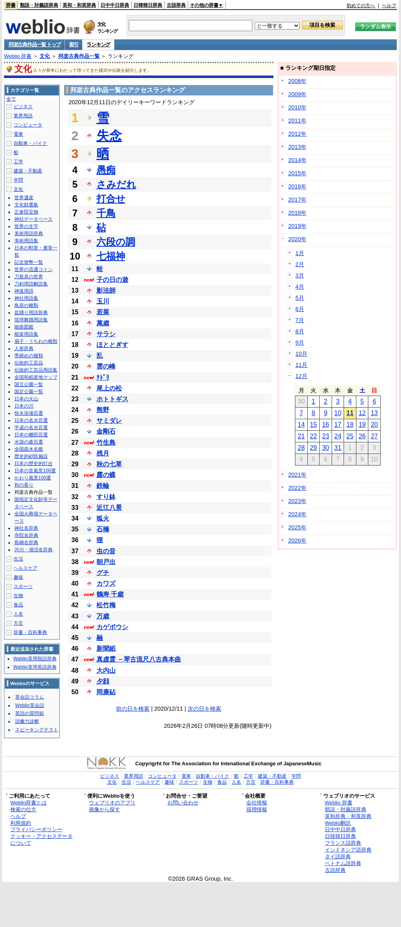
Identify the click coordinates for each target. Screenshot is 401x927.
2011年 (297, 120)
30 (325, 447)
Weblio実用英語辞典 (34, 667)
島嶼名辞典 (26, 542)
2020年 (297, 239)
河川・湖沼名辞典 (33, 550)
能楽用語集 (26, 334)
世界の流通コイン (33, 269)
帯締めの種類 (28, 356)
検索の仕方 (23, 809)
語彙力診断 (27, 721)
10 (338, 413)
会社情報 (256, 803)
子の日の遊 (112, 279)
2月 (299, 264)
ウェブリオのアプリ (112, 803)
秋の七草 (109, 464)
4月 (299, 286)
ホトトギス (112, 399)
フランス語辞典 (343, 843)
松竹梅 (106, 605)
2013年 (297, 147)
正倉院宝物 (26, 212)
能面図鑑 (23, 327)
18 (350, 424)
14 (301, 424)
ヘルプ (389, 5)
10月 (301, 354)
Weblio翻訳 (338, 823)
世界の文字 (26, 226)
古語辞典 (176, 5)
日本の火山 (26, 399)
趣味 (18, 577)
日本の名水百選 (31, 420)
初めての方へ (360, 5)
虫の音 (106, 551)
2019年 (297, 226)
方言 (18, 623)
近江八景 (109, 507)
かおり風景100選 (32, 478)
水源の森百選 (28, 442)
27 (374, 436)
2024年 (297, 514)
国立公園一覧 (28, 384)
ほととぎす (112, 344)
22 (313, 436)
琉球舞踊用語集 (31, 320)
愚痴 (106, 169)
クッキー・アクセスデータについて (41, 839)
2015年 (297, 173)
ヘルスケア (25, 568)
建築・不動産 (28, 171)
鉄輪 (102, 485)
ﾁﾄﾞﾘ (102, 377)
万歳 (102, 616)
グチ (102, 572)
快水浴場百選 (28, 413)
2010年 (297, 107)
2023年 (297, 501)
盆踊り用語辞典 (31, 312)
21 (301, 436)
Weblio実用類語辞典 (34, 659)
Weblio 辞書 (17, 56)
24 (338, 436)
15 (313, 424)
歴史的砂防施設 (31, 456)
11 (350, 413)
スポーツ (23, 586)
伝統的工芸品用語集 (35, 370)
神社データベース (33, 219)
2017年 (297, 199)
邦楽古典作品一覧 (79, 56)
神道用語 (23, 291)
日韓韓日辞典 (148, 5)
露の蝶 (106, 474)
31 (338, 447)
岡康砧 (106, 692)
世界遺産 (23, 197)
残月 (102, 453)
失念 (109, 136)
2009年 (297, 94)
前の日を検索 (132, 708)
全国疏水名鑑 (28, 449)
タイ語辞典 (338, 857)
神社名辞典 (26, 528)
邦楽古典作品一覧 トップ (34, 45)
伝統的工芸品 (28, 363)
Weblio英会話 (29, 705)
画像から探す (104, 809)
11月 (301, 365)
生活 (18, 559)
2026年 (297, 540)
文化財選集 (26, 205)
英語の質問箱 (29, 713)
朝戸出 (106, 562)
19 (362, 424)
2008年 (297, 81)
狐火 (102, 518)
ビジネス (23, 106)
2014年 (297, 160)
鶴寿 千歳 (110, 594)
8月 (299, 331)
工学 (18, 161)
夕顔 (102, 681)
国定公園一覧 (28, 391)
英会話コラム (29, 697)
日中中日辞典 (114, 5)
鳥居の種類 (26, 305)
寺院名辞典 (26, 535)
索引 (73, 45)
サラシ (106, 334)
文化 (44, 56)
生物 (18, 595)
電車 (18, 134)
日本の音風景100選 (35, 470)
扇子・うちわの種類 (35, 341)
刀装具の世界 (28, 276)
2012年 (297, 134)
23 (325, 436)
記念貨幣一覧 (28, 262)
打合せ (111, 198)
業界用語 (23, 116)
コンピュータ (28, 125)
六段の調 (115, 241)
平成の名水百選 (31, 427)
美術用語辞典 (28, 233)
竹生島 (106, 442)
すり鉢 (106, 496)
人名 (18, 614)
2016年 (297, 186)
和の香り (23, 485)
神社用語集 (26, 298)
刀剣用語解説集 (31, 284)
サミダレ (109, 420)
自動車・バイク (30, 143)
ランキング (98, 45)
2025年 (297, 527)
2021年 (297, 474)
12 (362, 413)
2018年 (297, 213)
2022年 (297, 488)
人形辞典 (23, 348)
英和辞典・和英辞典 (348, 816)
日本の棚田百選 (31, 435)
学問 (18, 180)
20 (374, 424)
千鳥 (106, 213)
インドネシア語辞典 (348, 850)
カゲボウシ (112, 627)
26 (362, 436)
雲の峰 (106, 366)
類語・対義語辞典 (39, 5)
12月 (301, 376)
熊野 (102, 409)
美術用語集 (26, 241)
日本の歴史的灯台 (33, 463)
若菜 (102, 312)
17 (338, 424)
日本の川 (23, 406)
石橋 (102, 529)
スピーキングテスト (36, 730)
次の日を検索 (204, 708)
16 (325, 424)
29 (313, 447)
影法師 (106, 290)
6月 (299, 309)
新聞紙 (106, 648)
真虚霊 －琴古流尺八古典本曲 (138, 659)
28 (301, 447)
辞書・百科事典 (30, 632)
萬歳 (102, 323)
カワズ (106, 583)
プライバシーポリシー (36, 829)
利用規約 (20, 823)
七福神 (110, 256)
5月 (299, 298)
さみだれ (116, 184)
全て (11, 99)
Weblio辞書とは (28, 803)
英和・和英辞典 (79, 5)
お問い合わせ (183, 803)
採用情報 (256, 809)
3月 (299, 275)
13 (374, 413)
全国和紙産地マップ (35, 377)
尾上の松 (109, 388)
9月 (299, 342)
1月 (299, 253)
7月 (299, 320)
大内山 (106, 670)
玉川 (102, 301)
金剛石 (106, 431)
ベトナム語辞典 (343, 863)
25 (350, 436)
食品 (18, 605)
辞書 (11, 5)
